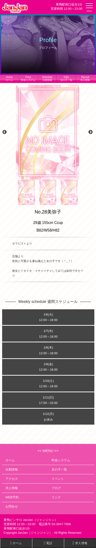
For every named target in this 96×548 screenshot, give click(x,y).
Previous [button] (4, 132)
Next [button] (90, 132)
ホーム (9, 78)
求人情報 (85, 78)
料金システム (28, 78)
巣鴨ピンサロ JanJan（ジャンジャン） (31, 520)
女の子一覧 (66, 78)
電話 (48, 543)
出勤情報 (47, 78)
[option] (47, 132)
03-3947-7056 (61, 524)
